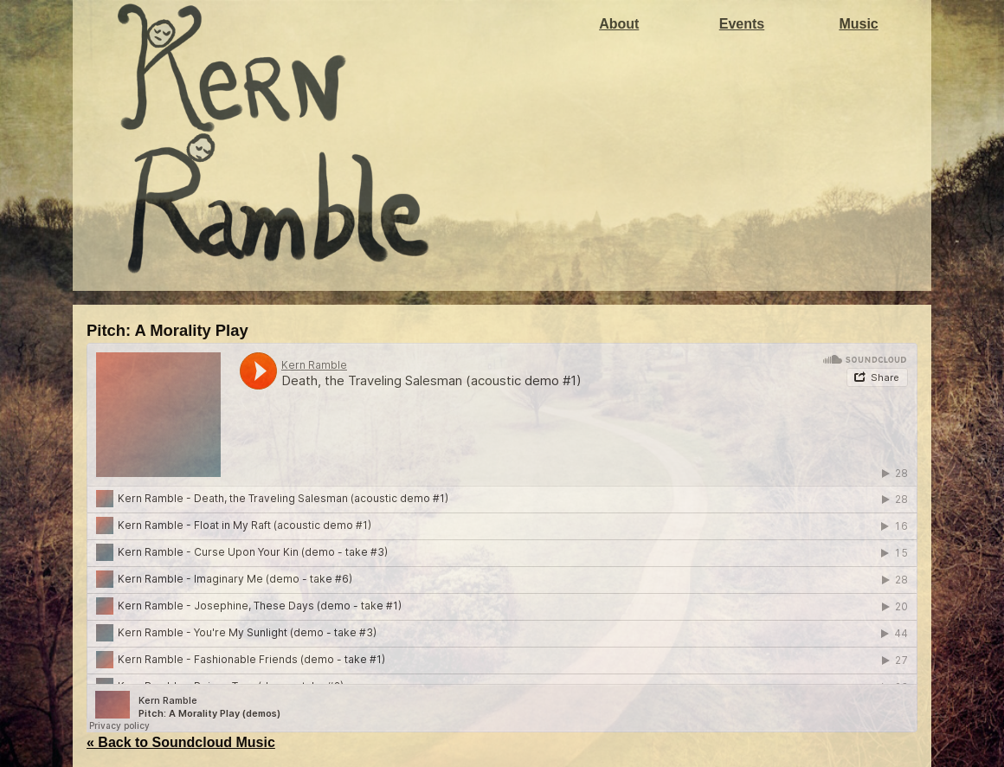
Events (741, 23)
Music (858, 23)
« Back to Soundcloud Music (181, 742)
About (619, 23)
